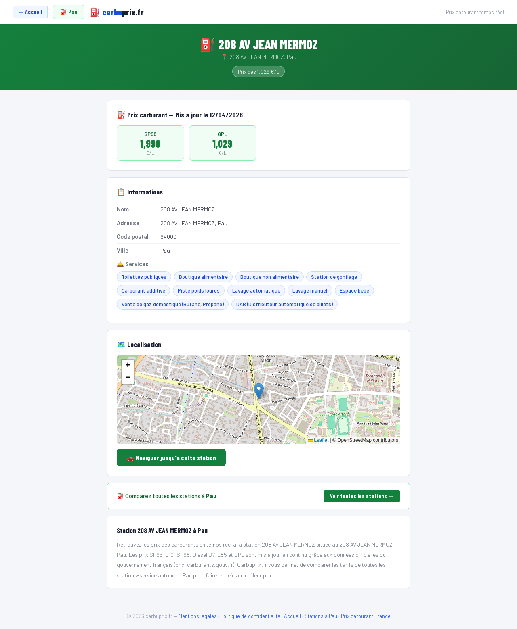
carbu (117, 11)
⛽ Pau (69, 11)
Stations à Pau (321, 616)
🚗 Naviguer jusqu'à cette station (171, 457)
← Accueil (30, 11)
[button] (259, 391)
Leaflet (318, 440)
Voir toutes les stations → (362, 496)
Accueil (292, 616)
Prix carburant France (366, 616)
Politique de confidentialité (250, 616)
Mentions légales (198, 616)
